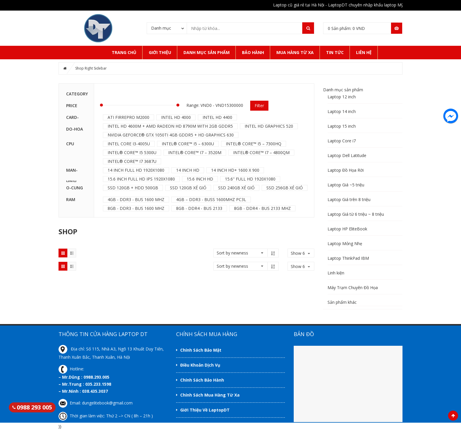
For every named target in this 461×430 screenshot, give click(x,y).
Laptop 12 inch (342, 97)
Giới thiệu (160, 52)
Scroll (453, 416)
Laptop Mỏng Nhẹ (345, 243)
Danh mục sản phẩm (206, 52)
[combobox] (167, 27)
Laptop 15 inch (342, 126)
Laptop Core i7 (342, 141)
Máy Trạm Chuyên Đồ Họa (353, 287)
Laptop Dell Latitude (347, 155)
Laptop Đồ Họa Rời (346, 170)
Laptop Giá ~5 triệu (346, 185)
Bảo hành (253, 52)
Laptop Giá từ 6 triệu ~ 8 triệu (356, 214)
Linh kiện (336, 273)
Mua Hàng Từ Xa (295, 52)
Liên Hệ (364, 52)
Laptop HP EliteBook (347, 229)
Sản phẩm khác (342, 302)
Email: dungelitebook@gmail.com (96, 403)
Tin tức (335, 52)
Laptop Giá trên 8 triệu (349, 199)
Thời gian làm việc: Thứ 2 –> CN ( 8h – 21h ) (106, 416)
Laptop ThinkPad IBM (348, 258)
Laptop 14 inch (342, 111)
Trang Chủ (124, 52)
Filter (259, 105)
